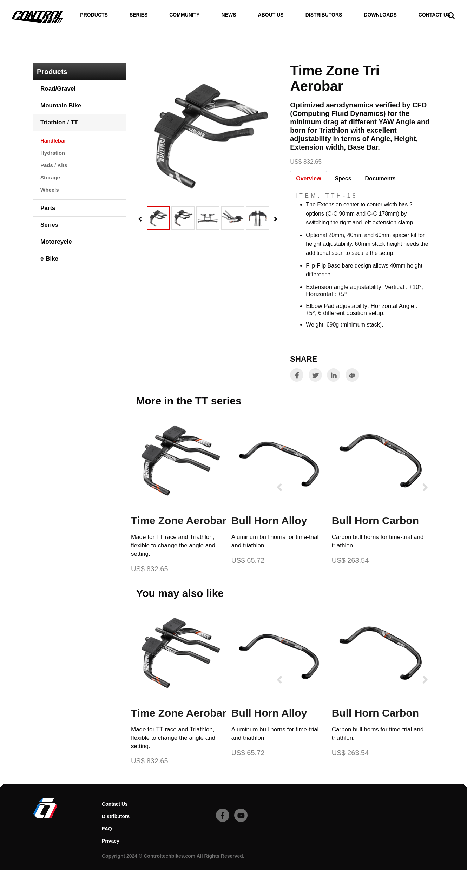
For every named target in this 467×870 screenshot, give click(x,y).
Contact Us (434, 15)
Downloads (380, 15)
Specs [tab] (343, 179)
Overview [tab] (308, 179)
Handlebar (115, 49)
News (229, 15)
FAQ (107, 828)
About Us (271, 15)
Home (41, 49)
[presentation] (140, 219)
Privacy (110, 841)
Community (184, 15)
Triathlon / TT (75, 49)
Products (94, 15)
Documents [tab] (380, 179)
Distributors (323, 15)
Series (138, 15)
